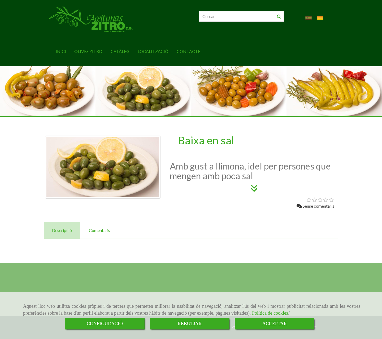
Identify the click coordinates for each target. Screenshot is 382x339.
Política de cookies (270, 313)
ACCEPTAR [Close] (274, 323)
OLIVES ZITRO (88, 48)
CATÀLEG (120, 48)
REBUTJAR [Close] (189, 323)
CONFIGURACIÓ (105, 323)
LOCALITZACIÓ (153, 48)
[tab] (62, 227)
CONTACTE (188, 48)
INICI (61, 48)
